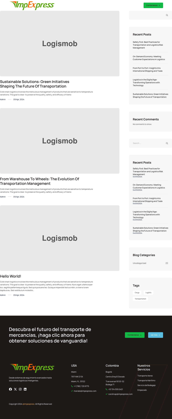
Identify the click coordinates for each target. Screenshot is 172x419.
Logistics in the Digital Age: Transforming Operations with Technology (146, 82)
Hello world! (11, 276)
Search (165, 15)
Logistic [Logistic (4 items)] (148, 292)
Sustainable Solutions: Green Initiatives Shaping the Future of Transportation (36, 84)
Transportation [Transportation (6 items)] (140, 299)
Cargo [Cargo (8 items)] (137, 292)
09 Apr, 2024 (18, 99)
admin (3, 99)
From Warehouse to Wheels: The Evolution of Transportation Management (38, 181)
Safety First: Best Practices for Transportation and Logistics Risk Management (148, 45)
